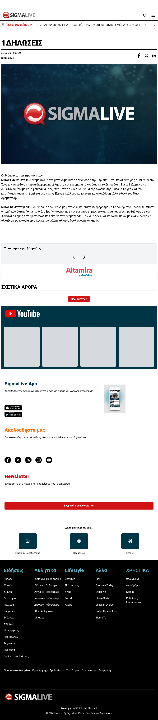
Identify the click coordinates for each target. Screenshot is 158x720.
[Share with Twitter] (146, 55)
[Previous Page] (74, 257)
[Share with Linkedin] (154, 55)
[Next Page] (84, 257)
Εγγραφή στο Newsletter (79, 505)
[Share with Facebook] (138, 55)
